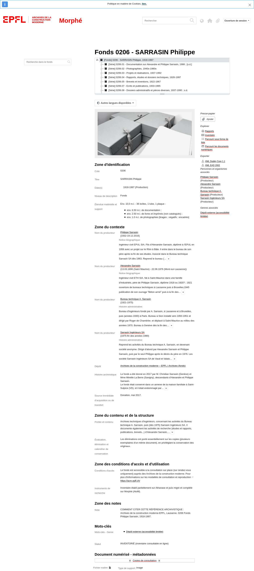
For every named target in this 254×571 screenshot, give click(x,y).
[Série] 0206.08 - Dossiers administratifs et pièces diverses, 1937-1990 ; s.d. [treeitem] (146, 90)
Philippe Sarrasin (129, 232)
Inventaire (208, 135)
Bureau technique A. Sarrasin (135, 299)
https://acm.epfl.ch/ (130, 480)
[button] (210, 20)
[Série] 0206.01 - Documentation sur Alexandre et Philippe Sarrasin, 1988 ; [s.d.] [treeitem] (148, 64)
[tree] (162, 76)
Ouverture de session (236, 20)
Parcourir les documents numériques (215, 148)
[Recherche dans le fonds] (45, 62)
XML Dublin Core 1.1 (213, 161)
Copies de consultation (145, 560)
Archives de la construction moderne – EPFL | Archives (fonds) (153, 365)
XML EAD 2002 (210, 165)
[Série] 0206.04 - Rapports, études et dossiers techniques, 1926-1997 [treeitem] (142, 77)
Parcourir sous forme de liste (214, 141)
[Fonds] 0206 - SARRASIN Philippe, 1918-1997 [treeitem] (126, 60)
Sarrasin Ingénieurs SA (132, 332)
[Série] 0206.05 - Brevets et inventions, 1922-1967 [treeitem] (132, 82)
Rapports (207, 131)
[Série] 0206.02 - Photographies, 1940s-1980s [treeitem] (130, 69)
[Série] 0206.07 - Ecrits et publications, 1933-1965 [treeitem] (132, 86)
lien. (144, 3)
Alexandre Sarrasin (130, 265)
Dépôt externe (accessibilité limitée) (144, 531)
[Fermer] (250, 5)
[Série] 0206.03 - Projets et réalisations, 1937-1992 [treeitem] (132, 73)
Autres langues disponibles (114, 103)
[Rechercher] (165, 20)
